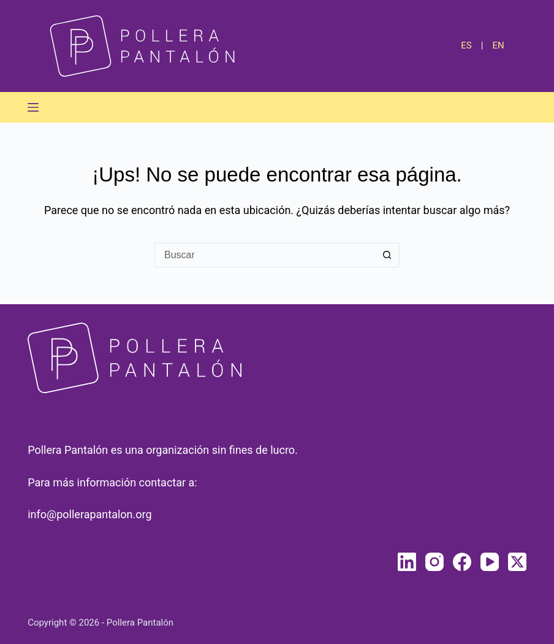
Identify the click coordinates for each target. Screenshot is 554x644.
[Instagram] (434, 562)
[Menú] (33, 107)
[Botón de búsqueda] (387, 255)
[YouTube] (489, 562)
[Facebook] (462, 562)
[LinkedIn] (407, 562)
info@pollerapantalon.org (89, 514)
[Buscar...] (264, 255)
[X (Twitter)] (517, 562)
